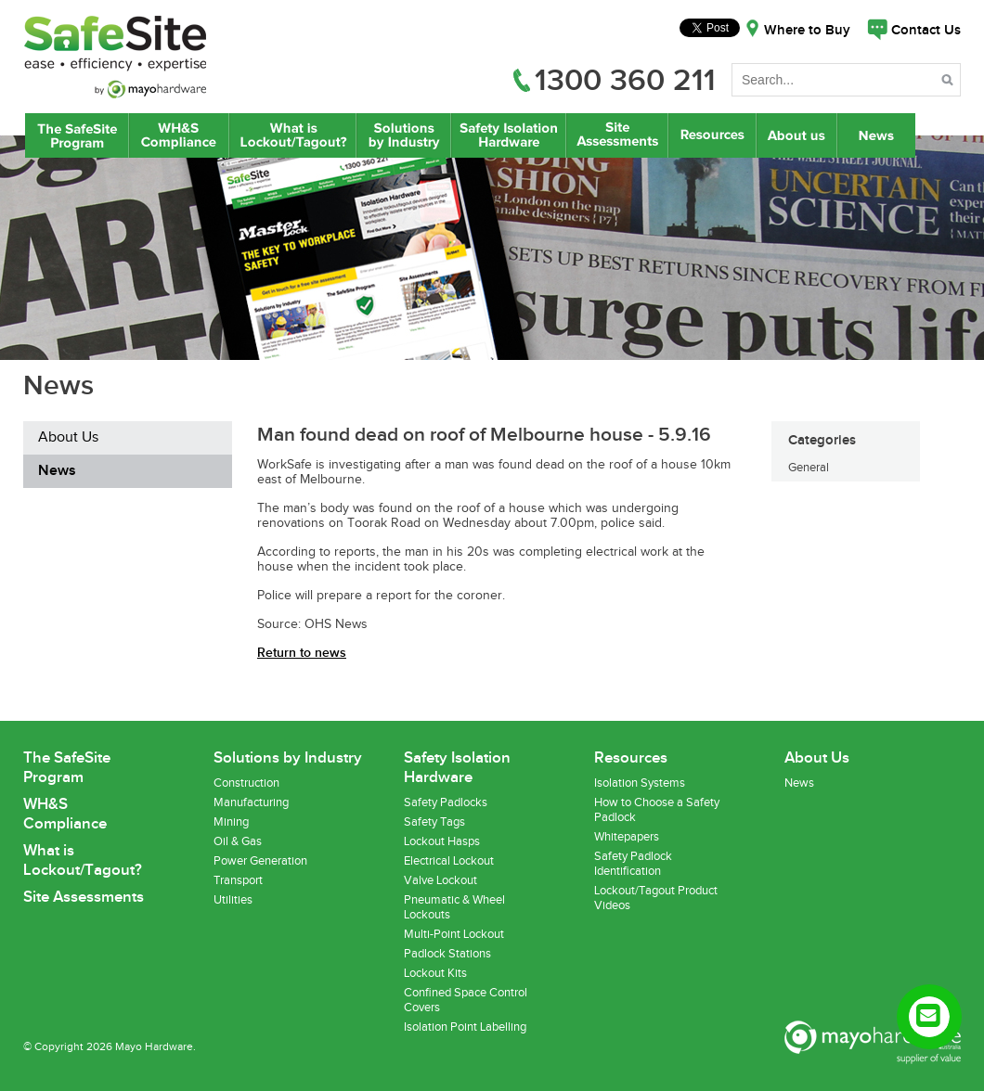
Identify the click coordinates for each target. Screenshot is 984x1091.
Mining (231, 822)
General (808, 467)
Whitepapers (626, 836)
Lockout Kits (435, 973)
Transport (238, 880)
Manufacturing (251, 802)
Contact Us (926, 30)
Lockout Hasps (442, 841)
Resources (712, 135)
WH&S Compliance (179, 135)
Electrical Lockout (449, 861)
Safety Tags (434, 822)
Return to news (301, 653)
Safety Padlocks (445, 802)
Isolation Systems (639, 783)
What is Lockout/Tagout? (292, 135)
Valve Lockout (440, 880)
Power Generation (260, 861)
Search (949, 83)
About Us (797, 135)
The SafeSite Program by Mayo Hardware (77, 135)
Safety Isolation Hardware (508, 135)
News (878, 135)
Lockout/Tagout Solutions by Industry (403, 135)
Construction (246, 783)
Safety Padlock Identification (633, 864)
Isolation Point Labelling (465, 1027)
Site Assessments (616, 135)
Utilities (233, 899)
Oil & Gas (238, 841)
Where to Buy (807, 30)
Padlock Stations (447, 953)
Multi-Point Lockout (454, 934)
